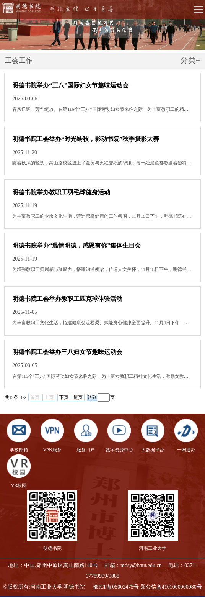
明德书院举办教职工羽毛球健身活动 (61, 192)
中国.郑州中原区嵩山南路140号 (61, 565)
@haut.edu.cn (146, 565)
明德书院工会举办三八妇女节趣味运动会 (67, 352)
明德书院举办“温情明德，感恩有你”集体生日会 (76, 245)
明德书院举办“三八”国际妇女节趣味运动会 (70, 85)
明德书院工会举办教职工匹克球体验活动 (67, 298)
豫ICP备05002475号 (116, 587)
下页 (63, 397)
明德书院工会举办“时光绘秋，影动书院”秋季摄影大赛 (85, 139)
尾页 (78, 397)
